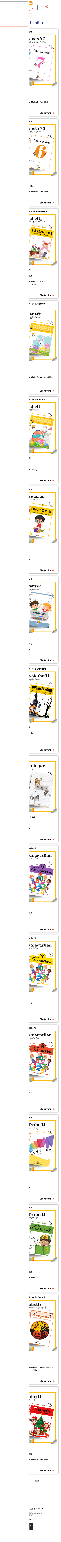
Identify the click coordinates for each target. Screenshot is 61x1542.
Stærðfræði (24, 303)
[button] (19, 7)
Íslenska (13, 32)
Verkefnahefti (25, 32)
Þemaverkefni (41, 211)
